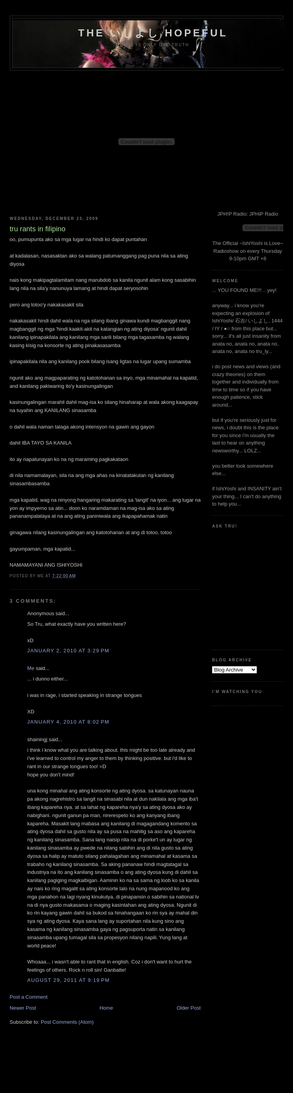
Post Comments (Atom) (67, 1022)
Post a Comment (29, 997)
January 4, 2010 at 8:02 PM (68, 722)
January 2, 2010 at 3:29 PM (68, 651)
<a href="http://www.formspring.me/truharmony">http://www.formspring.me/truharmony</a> (247, 586)
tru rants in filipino (38, 229)
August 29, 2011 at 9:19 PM (68, 980)
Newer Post (23, 1008)
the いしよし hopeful (153, 33)
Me (30, 668)
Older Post (189, 1008)
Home (106, 1008)
